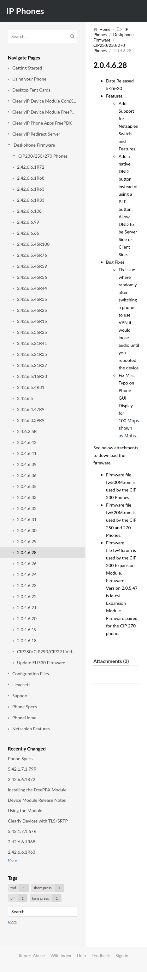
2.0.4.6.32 (27, 508)
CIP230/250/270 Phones (43, 156)
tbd (19, 888)
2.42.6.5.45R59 (32, 266)
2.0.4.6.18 (27, 640)
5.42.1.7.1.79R (22, 769)
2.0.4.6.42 (27, 442)
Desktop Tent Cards (31, 90)
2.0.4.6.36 (27, 475)
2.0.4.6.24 (27, 574)
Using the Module (25, 810)
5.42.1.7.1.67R (22, 831)
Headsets (21, 684)
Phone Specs (24, 706)
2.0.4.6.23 (27, 585)
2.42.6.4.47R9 (30, 409)
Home (104, 29)
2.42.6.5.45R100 (33, 244)
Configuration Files (30, 673)
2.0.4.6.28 (27, 552)
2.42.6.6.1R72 (30, 167)
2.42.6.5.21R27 (32, 365)
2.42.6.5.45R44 (32, 288)
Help (81, 955)
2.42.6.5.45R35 (32, 299)
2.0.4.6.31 (27, 519)
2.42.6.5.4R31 (30, 387)
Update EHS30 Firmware (41, 662)
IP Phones (25, 11)
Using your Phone (29, 78)
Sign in (121, 955)
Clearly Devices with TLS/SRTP (38, 820)
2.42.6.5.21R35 (32, 354)
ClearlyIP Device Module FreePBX (44, 112)
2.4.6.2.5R (27, 431)
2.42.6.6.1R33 (30, 200)
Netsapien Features (31, 728)
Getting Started (27, 67)
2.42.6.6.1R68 (30, 178)
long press (47, 898)
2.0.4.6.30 (27, 530)
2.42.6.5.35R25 (32, 332)
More (12, 860)
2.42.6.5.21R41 (32, 343)
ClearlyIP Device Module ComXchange (44, 101)
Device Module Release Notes (37, 800)
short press (48, 888)
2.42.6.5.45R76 (32, 255)
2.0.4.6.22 (27, 596)
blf (18, 898)
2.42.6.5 (25, 398)
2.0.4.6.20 (27, 618)
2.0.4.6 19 (27, 629)
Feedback (100, 955)
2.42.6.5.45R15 (32, 321)
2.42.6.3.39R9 (30, 420)
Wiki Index (60, 955)
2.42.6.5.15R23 (32, 376)
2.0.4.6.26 (27, 563)
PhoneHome (24, 717)
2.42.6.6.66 (28, 233)
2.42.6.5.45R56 (32, 277)
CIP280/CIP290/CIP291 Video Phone (47, 651)
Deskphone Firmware (34, 145)
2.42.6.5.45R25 (32, 310)
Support (20, 695)
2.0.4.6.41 (27, 453)
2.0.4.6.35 (27, 486)
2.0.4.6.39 (27, 464)
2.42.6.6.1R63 (30, 189)
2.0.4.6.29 (27, 541)
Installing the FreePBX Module (37, 789)
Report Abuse (32, 955)
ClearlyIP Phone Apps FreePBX (42, 123)
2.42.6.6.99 (28, 222)
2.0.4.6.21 (27, 607)
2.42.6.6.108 (29, 211)
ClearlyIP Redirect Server (36, 134)
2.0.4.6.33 (27, 497)
